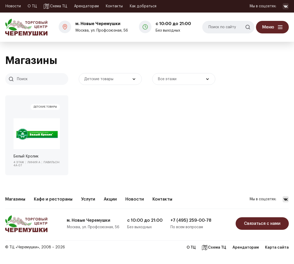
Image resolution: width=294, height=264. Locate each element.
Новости (13, 6)
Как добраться (143, 6)
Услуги (88, 199)
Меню (268, 27)
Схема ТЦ (55, 6)
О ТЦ (32, 6)
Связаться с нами (262, 223)
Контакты (114, 6)
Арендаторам (86, 6)
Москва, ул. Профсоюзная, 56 (101, 26)
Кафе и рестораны (53, 199)
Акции (110, 199)
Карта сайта (277, 247)
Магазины (15, 199)
